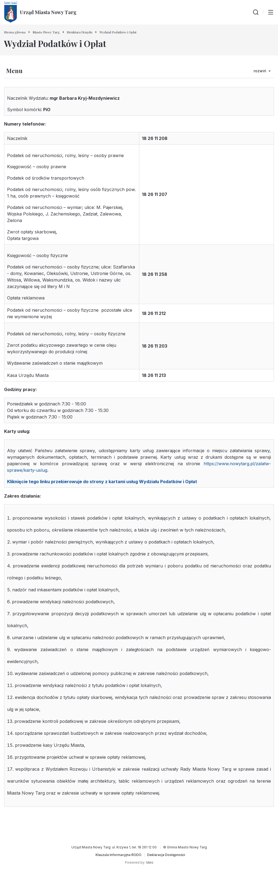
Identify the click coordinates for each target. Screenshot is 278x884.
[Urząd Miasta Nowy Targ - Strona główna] (40, 12)
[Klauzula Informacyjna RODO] (118, 854)
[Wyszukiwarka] (255, 12)
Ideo (149, 862)
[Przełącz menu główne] (270, 12)
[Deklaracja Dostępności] (166, 854)
